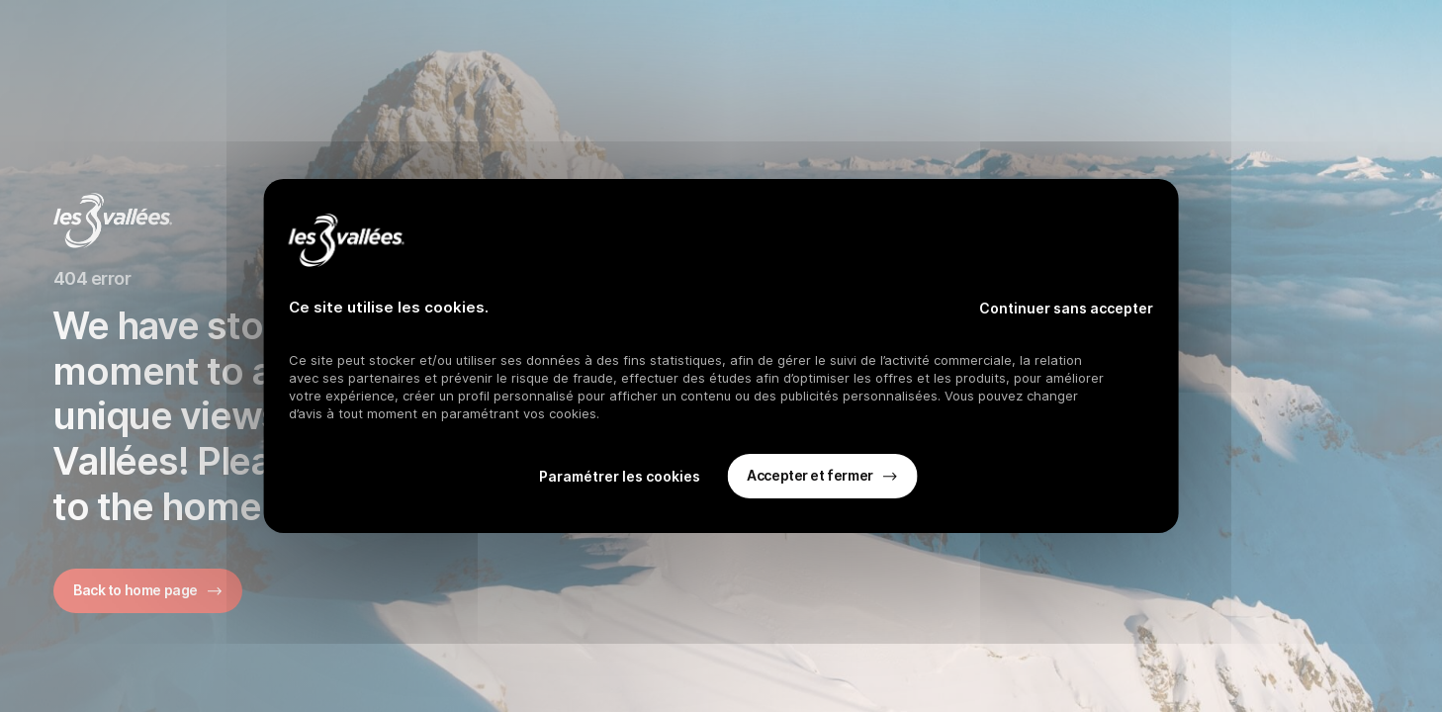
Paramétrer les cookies (619, 476)
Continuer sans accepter (1066, 308)
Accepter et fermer (809, 475)
